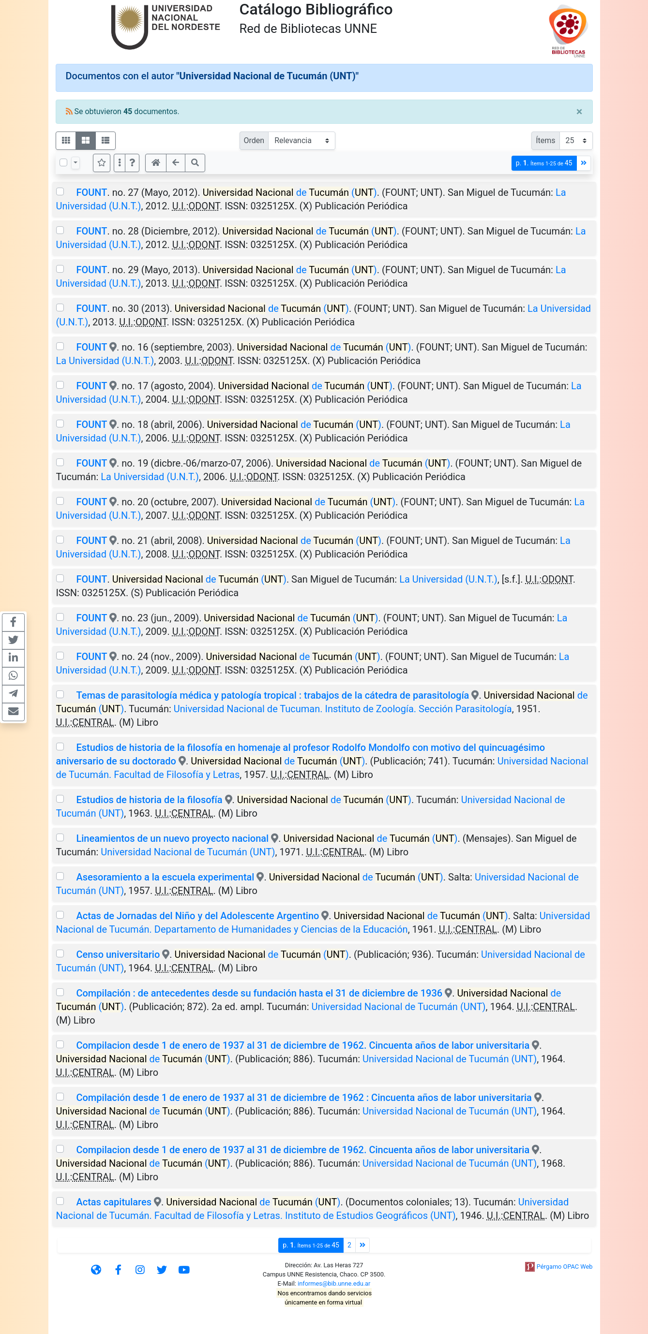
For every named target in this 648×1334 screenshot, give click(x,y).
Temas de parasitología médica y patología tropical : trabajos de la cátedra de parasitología (272, 695)
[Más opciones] (119, 163)
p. (544, 163)
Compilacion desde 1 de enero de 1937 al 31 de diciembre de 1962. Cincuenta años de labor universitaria (302, 1045)
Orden (254, 140)
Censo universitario (118, 954)
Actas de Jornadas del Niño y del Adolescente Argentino (197, 916)
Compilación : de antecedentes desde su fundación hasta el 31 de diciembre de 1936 (259, 993)
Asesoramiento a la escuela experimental (165, 877)
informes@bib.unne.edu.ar (334, 1283)
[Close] (579, 111)
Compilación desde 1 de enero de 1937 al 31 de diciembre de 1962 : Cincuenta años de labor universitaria (303, 1097)
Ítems (545, 140)
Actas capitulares (115, 1202)
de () (290, 192)
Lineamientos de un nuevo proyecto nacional (172, 838)
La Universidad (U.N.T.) (105, 360)
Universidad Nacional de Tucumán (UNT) (188, 852)
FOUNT (91, 192)
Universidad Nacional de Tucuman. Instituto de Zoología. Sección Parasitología (343, 709)
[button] (132, 163)
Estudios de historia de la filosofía (149, 800)
